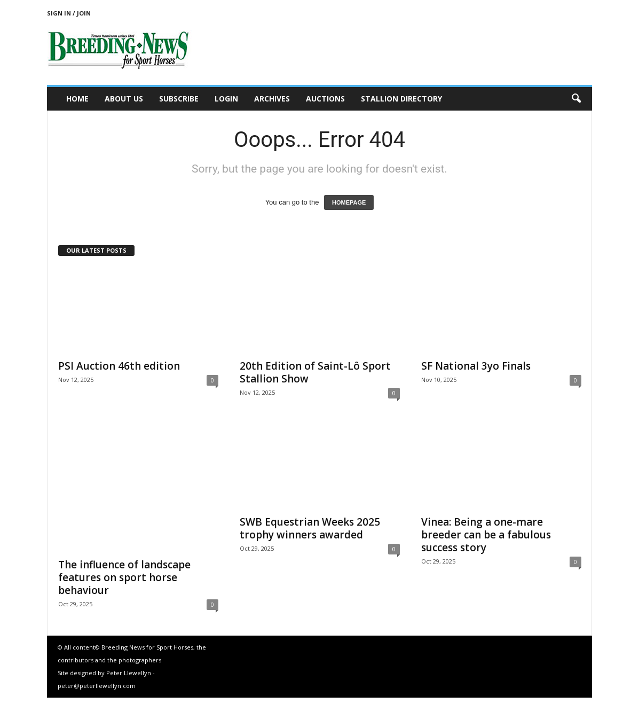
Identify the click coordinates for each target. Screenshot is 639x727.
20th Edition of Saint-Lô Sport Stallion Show (315, 372)
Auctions (325, 98)
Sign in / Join (69, 13)
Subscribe (179, 98)
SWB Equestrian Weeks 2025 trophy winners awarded (310, 528)
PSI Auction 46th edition (119, 366)
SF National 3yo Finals (476, 366)
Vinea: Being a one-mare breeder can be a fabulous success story (486, 534)
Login (226, 98)
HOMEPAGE (349, 202)
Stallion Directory (401, 98)
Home (77, 98)
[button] (576, 99)
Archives (272, 98)
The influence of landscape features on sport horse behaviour (124, 577)
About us (124, 98)
